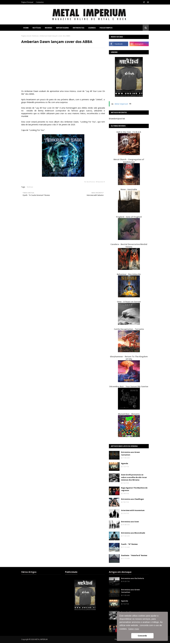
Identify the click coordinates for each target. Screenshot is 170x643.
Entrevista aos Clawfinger (132, 499)
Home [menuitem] (26, 28)
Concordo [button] (142, 636)
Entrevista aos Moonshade (133, 533)
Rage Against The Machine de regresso (134, 489)
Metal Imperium (121, 104)
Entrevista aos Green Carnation (130, 453)
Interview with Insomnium (132, 510)
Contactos (40, 2)
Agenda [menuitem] (92, 28)
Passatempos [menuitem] (106, 28)
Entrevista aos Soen (130, 521)
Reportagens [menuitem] (62, 28)
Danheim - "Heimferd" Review (134, 555)
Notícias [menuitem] (37, 28)
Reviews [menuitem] (48, 28)
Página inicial (26, 36)
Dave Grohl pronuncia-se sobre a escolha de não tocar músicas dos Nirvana (134, 477)
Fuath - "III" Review (129, 544)
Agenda (124, 463)
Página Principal (27, 2)
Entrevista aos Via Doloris (132, 578)
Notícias (35, 36)
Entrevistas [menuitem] (78, 28)
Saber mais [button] (133, 629)
